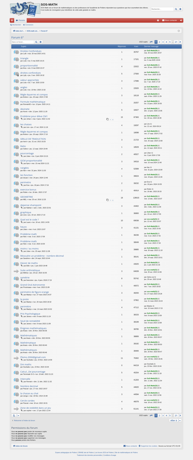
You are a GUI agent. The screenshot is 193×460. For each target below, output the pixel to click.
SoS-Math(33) (152, 72)
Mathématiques (28, 335)
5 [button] (170, 41)
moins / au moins (29, 248)
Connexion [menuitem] (181, 21)
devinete (24, 108)
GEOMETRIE (26, 196)
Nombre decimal (29, 386)
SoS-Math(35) (152, 50)
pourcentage (27, 153)
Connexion (29, 25)
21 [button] (176, 41)
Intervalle (25, 378)
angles (23, 87)
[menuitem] (158, 20)
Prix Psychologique (30, 313)
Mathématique (28, 342)
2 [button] (159, 41)
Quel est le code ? (29, 219)
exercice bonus (28, 189)
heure (23, 226)
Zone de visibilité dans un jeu (35, 407)
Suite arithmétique (30, 270)
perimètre (25, 306)
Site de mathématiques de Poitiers (126, 452)
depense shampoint (30, 205)
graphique (25, 212)
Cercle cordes (27, 400)
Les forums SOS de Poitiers (104, 452)
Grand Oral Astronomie (32, 284)
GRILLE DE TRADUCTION (33, 138)
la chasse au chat (29, 393)
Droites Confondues (30, 51)
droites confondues (30, 72)
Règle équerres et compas (34, 94)
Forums (22, 20)
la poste (24, 299)
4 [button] (166, 41)
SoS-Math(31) (152, 407)
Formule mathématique (32, 101)
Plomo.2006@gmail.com (33, 357)
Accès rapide (12, 21)
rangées (24, 167)
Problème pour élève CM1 (34, 116)
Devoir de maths (29, 262)
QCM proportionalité (31, 160)
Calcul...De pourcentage (32, 371)
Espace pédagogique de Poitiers (66, 452)
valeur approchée (29, 79)
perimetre (25, 182)
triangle (24, 58)
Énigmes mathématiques (33, 328)
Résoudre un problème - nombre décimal (42, 255)
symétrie (25, 277)
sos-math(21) (152, 219)
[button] (151, 42)
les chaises (26, 124)
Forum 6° (17, 37)
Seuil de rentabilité (30, 320)
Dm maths (25, 364)
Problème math (28, 234)
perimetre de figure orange (34, 291)
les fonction (26, 175)
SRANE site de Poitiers (86, 452)
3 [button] (163, 41)
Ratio (23, 146)
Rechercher (16, 25)
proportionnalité (29, 65)
